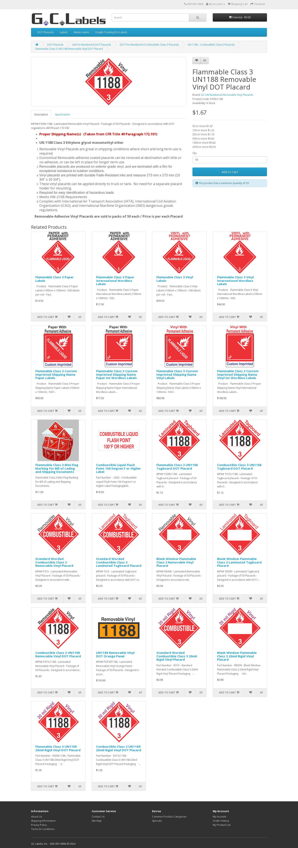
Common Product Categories (169, 816)
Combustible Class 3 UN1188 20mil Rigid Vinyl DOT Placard (118, 748)
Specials (157, 821)
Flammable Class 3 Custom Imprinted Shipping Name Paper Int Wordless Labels (116, 374)
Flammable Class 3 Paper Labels (54, 279)
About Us (36, 816)
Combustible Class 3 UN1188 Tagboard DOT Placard (239, 466)
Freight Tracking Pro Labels (111, 32)
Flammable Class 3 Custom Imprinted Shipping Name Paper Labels (56, 374)
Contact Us (98, 816)
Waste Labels (81, 32)
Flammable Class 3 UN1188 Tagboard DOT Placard (177, 466)
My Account (219, 816)
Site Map (97, 821)
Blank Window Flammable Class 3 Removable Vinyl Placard (176, 562)
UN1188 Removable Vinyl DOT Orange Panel (115, 654)
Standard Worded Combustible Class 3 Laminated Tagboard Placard (118, 562)
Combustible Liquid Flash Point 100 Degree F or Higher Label (118, 468)
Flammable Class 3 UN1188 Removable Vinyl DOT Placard (69, 49)
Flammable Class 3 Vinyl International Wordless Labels (235, 280)
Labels (63, 32)
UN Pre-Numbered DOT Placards (91, 44)
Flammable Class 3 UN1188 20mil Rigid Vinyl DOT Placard (58, 748)
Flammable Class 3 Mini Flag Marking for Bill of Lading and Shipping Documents (56, 468)
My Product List (222, 825)
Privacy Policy (39, 825)
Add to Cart (230, 172)
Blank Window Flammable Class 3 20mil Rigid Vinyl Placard (237, 656)
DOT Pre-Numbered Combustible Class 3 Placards (149, 44)
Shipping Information (43, 821)
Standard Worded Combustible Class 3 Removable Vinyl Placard (54, 562)
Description (41, 114)
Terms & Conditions (42, 829)
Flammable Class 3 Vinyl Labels (174, 279)
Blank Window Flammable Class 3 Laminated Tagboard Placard (239, 562)
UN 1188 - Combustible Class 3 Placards (211, 44)
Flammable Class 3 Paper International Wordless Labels (115, 280)
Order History (221, 821)
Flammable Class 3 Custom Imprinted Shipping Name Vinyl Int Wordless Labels (237, 374)
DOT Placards (45, 32)
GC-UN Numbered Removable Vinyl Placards (227, 95)
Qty (194, 153)
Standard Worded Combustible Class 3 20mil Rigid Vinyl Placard (176, 656)
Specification (62, 114)
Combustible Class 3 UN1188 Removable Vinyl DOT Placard (58, 654)
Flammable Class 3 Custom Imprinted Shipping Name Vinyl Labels (177, 374)
